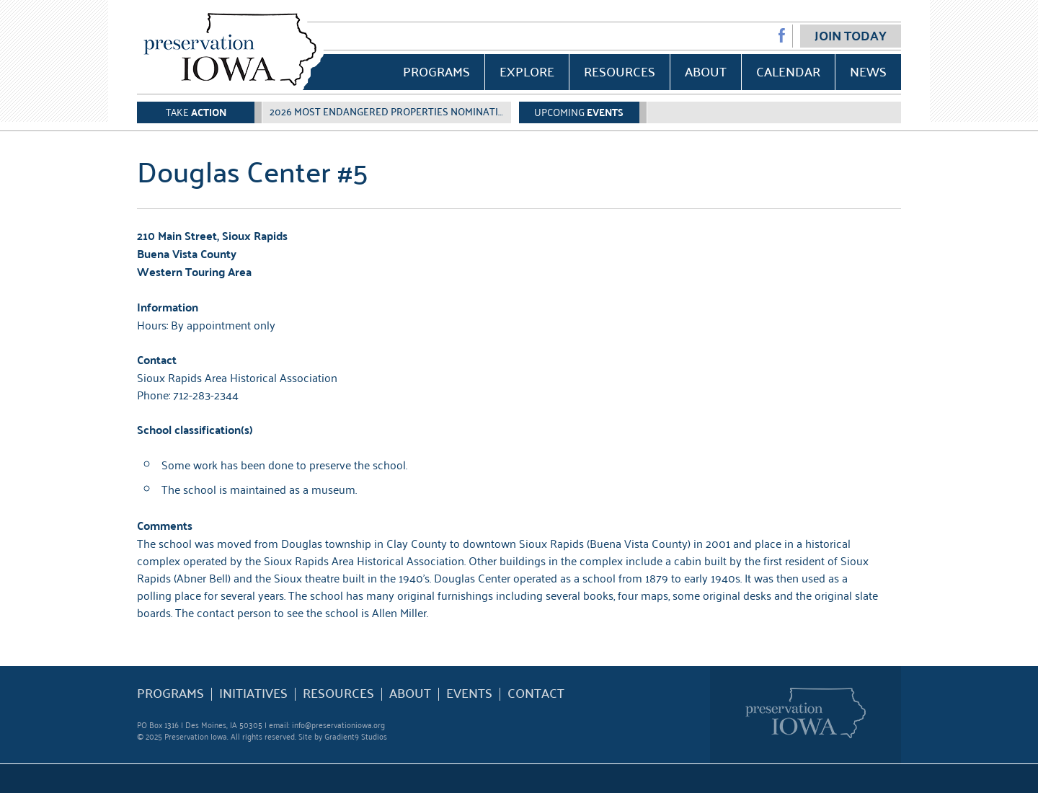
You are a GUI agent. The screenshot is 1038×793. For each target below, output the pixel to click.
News (868, 71)
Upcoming (579, 111)
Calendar (788, 71)
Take (196, 111)
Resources (619, 71)
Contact (535, 692)
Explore (527, 71)
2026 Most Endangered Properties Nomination (391, 111)
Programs (436, 71)
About (706, 71)
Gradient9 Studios (355, 735)
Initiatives (253, 692)
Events (469, 692)
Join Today (851, 36)
